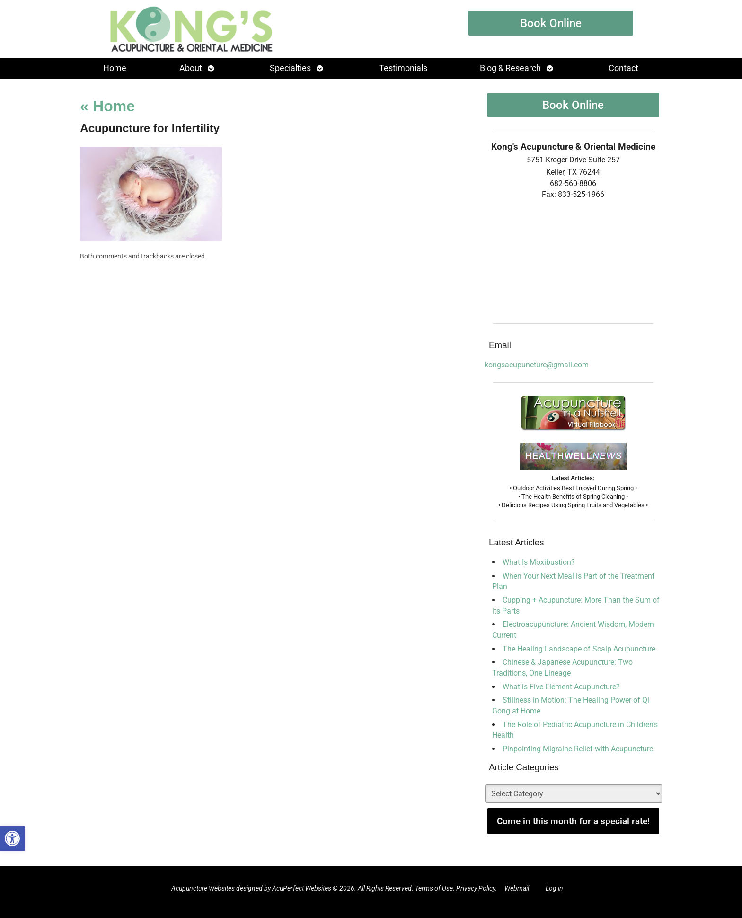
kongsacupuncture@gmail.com (537, 364)
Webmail (516, 888)
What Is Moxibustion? (539, 562)
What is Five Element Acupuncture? (561, 686)
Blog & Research (510, 68)
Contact (623, 68)
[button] (12, 838)
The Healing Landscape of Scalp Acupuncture (579, 648)
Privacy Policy (475, 888)
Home (114, 68)
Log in (554, 888)
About (190, 68)
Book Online (551, 23)
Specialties (290, 68)
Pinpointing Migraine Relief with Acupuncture (578, 748)
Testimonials (403, 68)
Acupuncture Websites (203, 888)
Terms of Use (434, 888)
